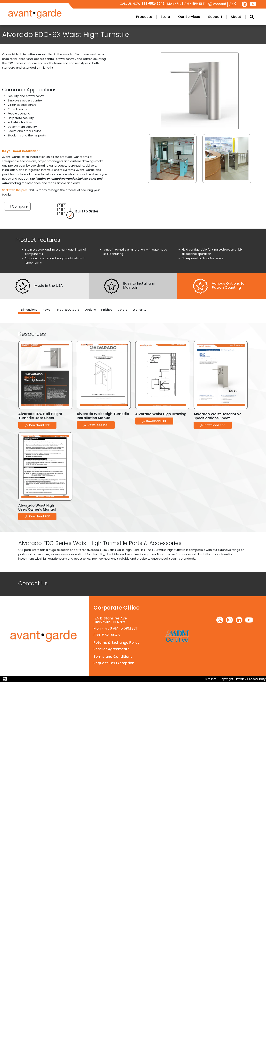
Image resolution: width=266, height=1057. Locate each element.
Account (217, 4)
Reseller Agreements (111, 649)
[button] (172, 158)
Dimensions (29, 310)
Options (90, 310)
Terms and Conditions (112, 656)
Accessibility (257, 679)
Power (47, 310)
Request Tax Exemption (113, 663)
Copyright (226, 679)
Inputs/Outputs (68, 310)
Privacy (241, 679)
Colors (122, 310)
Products (204, 16)
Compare (20, 206)
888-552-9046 (106, 635)
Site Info (211, 679)
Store (225, 16)
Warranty (139, 310)
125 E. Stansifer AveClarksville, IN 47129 (110, 620)
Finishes (106, 310)
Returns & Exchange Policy (116, 642)
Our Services (249, 16)
